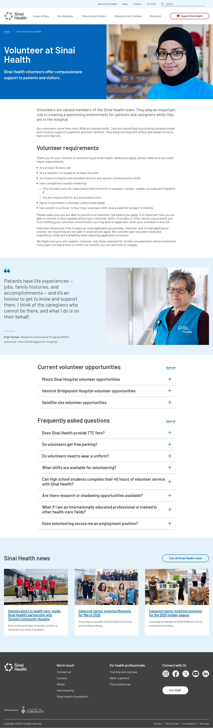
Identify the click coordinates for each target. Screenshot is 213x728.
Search (169, 3)
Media (61, 684)
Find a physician (120, 684)
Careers (137, 4)
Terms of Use (172, 723)
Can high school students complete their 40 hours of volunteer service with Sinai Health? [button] (103, 481)
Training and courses (123, 672)
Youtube (195, 673)
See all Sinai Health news (185, 558)
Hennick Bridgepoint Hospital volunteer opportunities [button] (89, 390)
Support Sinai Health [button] (191, 16)
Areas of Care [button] (41, 16)
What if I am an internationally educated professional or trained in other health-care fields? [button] (99, 509)
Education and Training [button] (128, 16)
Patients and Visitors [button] (94, 16)
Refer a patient (119, 678)
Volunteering (65, 690)
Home (7, 31)
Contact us (64, 672)
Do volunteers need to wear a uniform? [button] (75, 455)
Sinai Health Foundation (72, 696)
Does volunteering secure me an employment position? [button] (90, 523)
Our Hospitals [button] (65, 16)
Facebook (175, 673)
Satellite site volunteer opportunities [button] (74, 402)
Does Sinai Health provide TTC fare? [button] (73, 432)
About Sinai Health (107, 4)
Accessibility (189, 723)
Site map (204, 723)
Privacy (157, 723)
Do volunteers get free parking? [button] (69, 444)
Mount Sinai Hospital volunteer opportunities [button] (81, 379)
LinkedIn (205, 673)
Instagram (165, 673)
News (125, 4)
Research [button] (155, 16)
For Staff (151, 4)
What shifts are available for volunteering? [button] (79, 467)
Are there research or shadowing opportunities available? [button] (92, 495)
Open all (170, 367)
